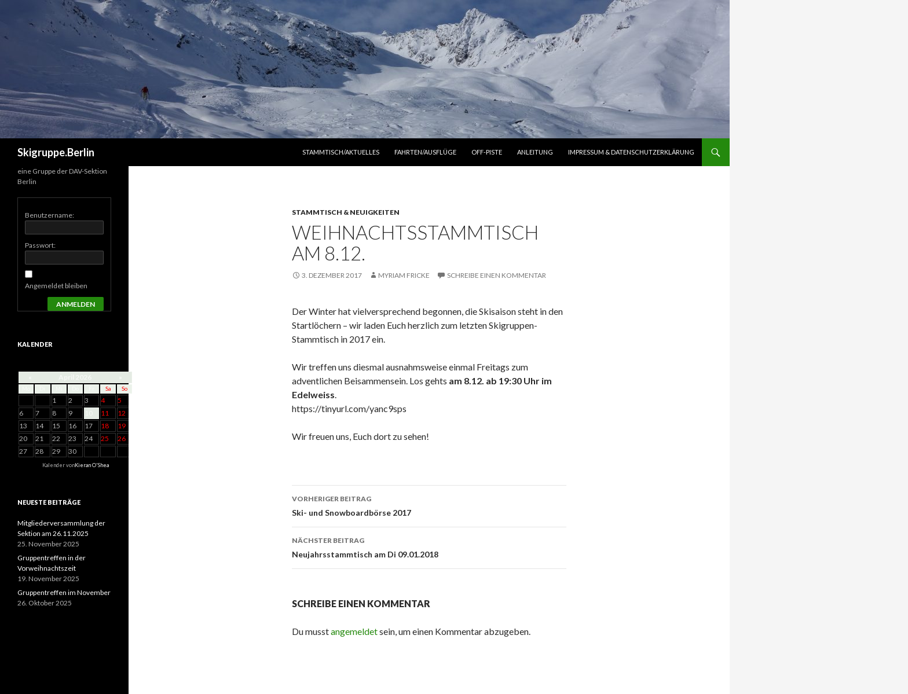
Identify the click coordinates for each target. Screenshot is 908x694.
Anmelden (75, 304)
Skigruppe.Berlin (55, 152)
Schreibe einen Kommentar (496, 275)
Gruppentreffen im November (64, 592)
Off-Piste (486, 152)
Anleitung (535, 152)
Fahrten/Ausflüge (425, 152)
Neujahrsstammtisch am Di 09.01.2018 (429, 546)
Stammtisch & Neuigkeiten (346, 212)
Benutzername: (49, 215)
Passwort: (40, 245)
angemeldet (354, 631)
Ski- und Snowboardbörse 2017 (429, 504)
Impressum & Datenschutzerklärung (631, 152)
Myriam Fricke (404, 275)
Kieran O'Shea (92, 465)
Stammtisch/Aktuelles (340, 152)
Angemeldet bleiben (56, 285)
